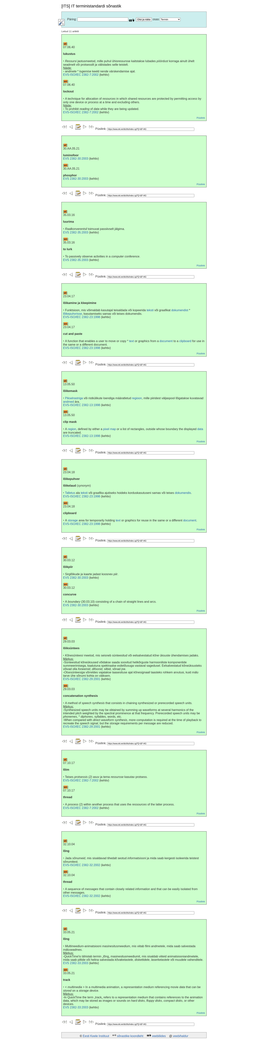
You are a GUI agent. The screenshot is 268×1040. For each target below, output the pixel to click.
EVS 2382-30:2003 (75, 158)
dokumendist (179, 310)
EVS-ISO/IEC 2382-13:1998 (81, 405)
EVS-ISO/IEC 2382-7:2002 (80, 74)
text (131, 341)
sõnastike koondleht (130, 1036)
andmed (68, 401)
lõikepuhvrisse (72, 313)
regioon (137, 398)
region (72, 429)
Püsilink (201, 117)
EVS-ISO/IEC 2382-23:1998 (81, 317)
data (200, 429)
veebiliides (159, 1036)
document (166, 341)
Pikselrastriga (74, 398)
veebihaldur (180, 1036)
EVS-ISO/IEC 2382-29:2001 (81, 679)
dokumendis (183, 492)
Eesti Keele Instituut (96, 1036)
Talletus (70, 492)
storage (73, 520)
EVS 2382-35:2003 (75, 232)
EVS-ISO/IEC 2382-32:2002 (81, 865)
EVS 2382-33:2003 (75, 963)
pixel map (109, 429)
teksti (150, 310)
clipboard (185, 341)
